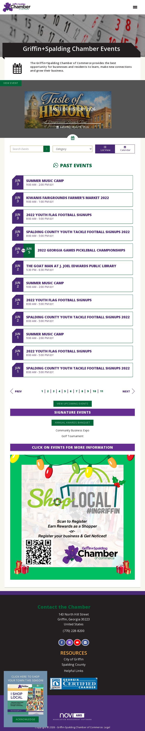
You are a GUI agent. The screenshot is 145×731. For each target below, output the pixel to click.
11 (101, 391)
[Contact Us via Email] (85, 642)
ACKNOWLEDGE (25, 719)
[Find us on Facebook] (61, 642)
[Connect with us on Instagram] (69, 642)
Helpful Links (73, 671)
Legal (107, 727)
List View (105, 149)
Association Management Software (72, 716)
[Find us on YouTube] (77, 642)
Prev (16, 391)
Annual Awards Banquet (72, 422)
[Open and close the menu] (85, 7)
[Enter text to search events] (26, 149)
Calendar (125, 149)
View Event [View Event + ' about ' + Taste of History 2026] (10, 83)
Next (129, 391)
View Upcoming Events (72, 403)
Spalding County (74, 664)
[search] (46, 149)
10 (94, 391)
